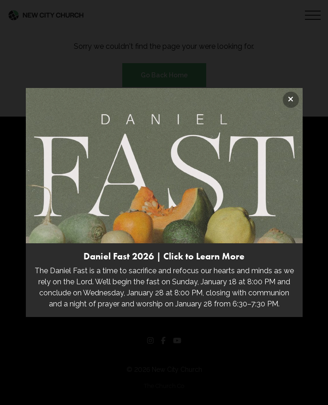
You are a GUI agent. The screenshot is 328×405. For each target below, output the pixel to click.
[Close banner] (291, 100)
